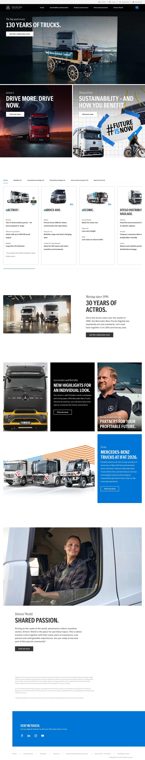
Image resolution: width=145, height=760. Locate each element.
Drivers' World (118, 8)
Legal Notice (43, 754)
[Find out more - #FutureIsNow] (109, 121)
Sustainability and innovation (59, 8)
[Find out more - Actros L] (36, 121)
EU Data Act (56, 754)
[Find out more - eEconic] (96, 226)
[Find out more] (25, 396)
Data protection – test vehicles (103, 754)
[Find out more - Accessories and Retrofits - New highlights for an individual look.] (72, 396)
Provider (14, 754)
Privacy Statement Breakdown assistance (77, 754)
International (137, 2)
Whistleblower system (123, 754)
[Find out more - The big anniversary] (72, 52)
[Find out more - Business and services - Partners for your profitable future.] (119, 396)
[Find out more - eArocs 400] (58, 226)
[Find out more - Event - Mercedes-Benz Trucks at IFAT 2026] (119, 468)
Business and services (81, 8)
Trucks (42, 8)
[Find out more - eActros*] (20, 226)
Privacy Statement (28, 754)
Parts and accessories (101, 8)
